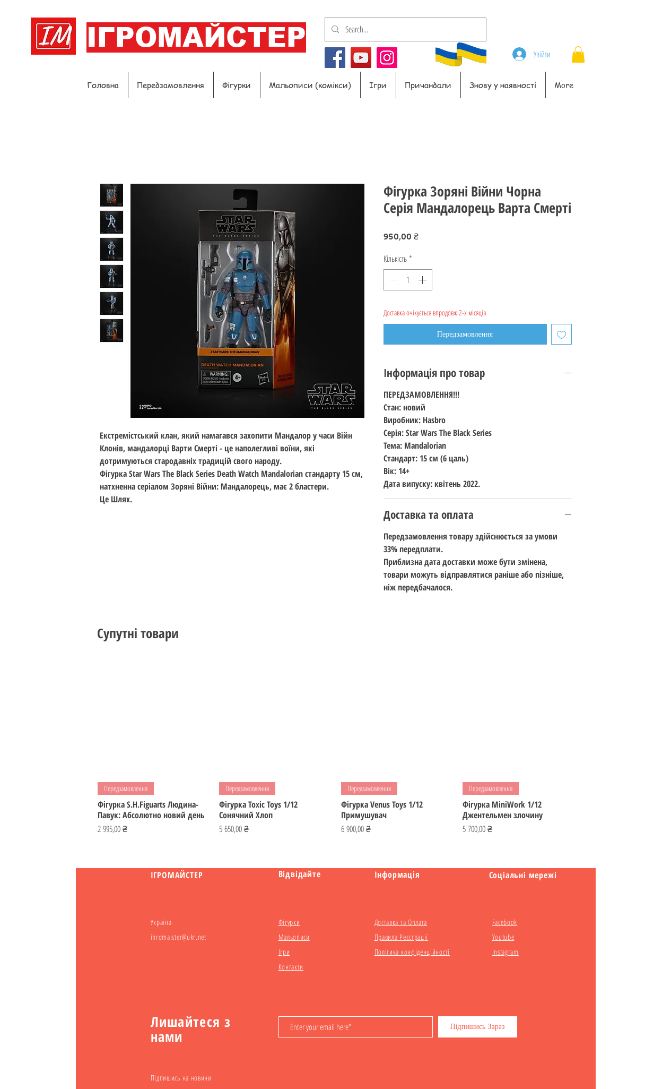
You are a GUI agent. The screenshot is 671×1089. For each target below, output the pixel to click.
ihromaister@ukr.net (178, 937)
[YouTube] (361, 57)
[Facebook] (335, 57)
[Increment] (423, 280)
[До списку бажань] (561, 334)
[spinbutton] (408, 280)
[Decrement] (392, 280)
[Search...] (404, 29)
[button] (578, 54)
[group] (336, 754)
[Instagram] (387, 57)
